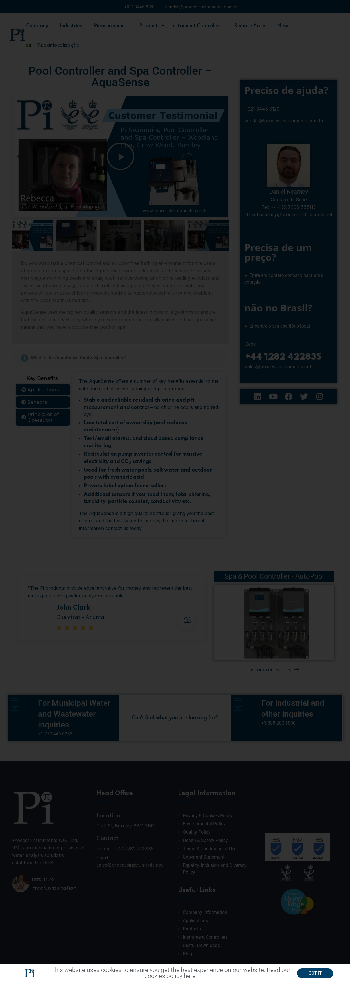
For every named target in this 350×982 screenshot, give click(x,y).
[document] (175, 491)
